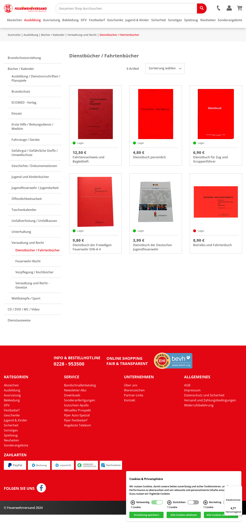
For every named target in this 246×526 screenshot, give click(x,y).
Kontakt (129, 411)
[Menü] (240, 488)
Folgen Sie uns (19, 499)
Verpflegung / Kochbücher (34, 283)
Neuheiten (11, 452)
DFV (7, 416)
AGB (187, 396)
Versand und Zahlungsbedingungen (210, 411)
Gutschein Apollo (76, 416)
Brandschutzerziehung (24, 69)
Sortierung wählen (165, 79)
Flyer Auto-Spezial (77, 426)
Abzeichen (11, 396)
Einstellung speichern (146, 515)
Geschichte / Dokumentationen (34, 177)
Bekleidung (12, 411)
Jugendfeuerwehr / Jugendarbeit (35, 199)
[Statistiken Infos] (169, 502)
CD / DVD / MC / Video (24, 321)
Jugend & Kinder (15, 432)
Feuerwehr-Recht (28, 272)
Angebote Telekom (77, 437)
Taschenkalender (24, 221)
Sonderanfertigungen (79, 411)
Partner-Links (133, 406)
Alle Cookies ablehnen (184, 515)
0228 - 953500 (69, 375)
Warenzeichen (134, 401)
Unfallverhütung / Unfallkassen (34, 232)
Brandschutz (21, 103)
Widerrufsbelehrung (199, 416)
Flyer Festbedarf (75, 432)
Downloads (72, 406)
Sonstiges (11, 442)
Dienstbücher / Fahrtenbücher (119, 46)
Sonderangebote (16, 457)
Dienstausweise (19, 332)
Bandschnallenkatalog (80, 396)
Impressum (192, 401)
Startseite (14, 46)
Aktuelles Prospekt (77, 421)
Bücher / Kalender (53, 46)
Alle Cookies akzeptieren (221, 515)
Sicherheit (11, 437)
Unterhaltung (21, 243)
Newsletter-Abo (75, 401)
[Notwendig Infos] (133, 502)
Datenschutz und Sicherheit (204, 406)
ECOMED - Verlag (24, 114)
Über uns (130, 396)
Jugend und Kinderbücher (30, 188)
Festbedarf (11, 421)
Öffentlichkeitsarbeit (27, 210)
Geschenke (12, 426)
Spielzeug (11, 447)
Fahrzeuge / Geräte (26, 151)
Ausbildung (30, 46)
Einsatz (17, 125)
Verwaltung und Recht (82, 46)
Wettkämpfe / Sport (26, 310)
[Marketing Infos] (205, 502)
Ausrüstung (12, 406)
